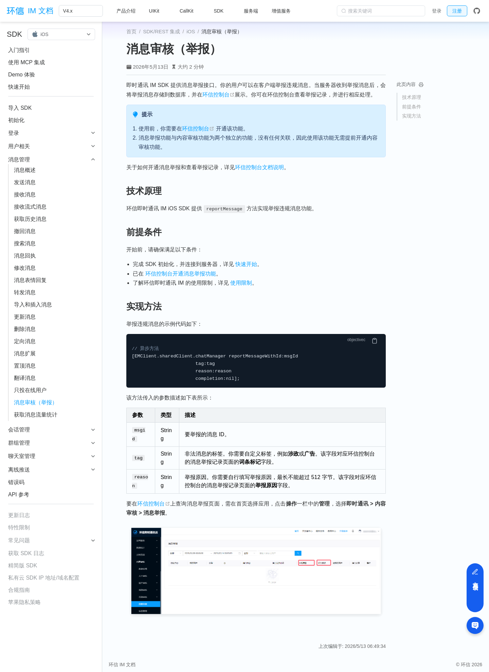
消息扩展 (25, 353)
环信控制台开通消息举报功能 (180, 274)
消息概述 (25, 170)
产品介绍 (125, 11)
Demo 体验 (21, 74)
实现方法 (411, 116)
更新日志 (19, 515)
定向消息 (25, 341)
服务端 (251, 11)
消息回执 (25, 256)
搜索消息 (25, 243)
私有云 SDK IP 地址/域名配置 (43, 578)
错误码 (16, 482)
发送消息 (25, 182)
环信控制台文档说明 (259, 167)
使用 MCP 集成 (26, 62)
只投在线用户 (30, 390)
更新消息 (25, 317)
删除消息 (25, 329)
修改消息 (25, 268)
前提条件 (411, 106)
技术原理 (411, 97)
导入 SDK (20, 108)
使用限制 (241, 283)
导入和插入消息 (33, 304)
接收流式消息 (30, 207)
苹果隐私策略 (24, 602)
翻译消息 (25, 378)
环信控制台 (218, 95)
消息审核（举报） (35, 402)
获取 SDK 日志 (26, 553)
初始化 (16, 120)
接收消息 (25, 194)
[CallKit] (190, 10)
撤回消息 (25, 231)
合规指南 (19, 590)
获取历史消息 (30, 219)
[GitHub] (476, 10)
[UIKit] (157, 10)
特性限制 (19, 527)
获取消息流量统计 (35, 415)
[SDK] (222, 10)
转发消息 (25, 292)
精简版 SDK (22, 565)
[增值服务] (284, 10)
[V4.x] (80, 10)
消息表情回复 (30, 280)
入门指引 (19, 50)
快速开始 (19, 87)
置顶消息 (25, 366)
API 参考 (18, 494)
